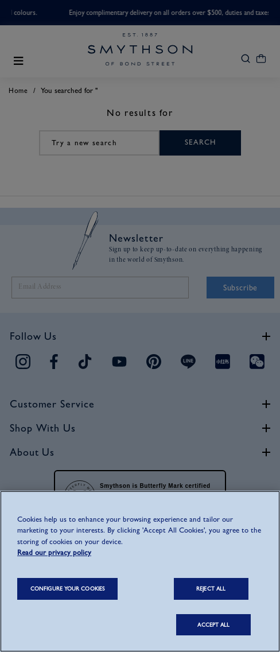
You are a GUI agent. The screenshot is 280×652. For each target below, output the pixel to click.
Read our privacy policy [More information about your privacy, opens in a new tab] (54, 552)
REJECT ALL (210, 588)
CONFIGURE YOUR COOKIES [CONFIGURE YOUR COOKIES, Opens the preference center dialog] (67, 588)
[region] (140, 571)
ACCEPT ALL (213, 625)
